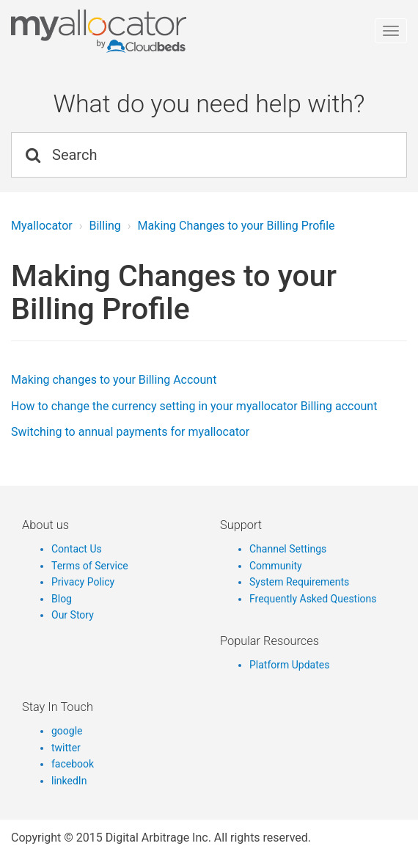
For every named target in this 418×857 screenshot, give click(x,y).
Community (275, 566)
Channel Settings (287, 549)
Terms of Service (89, 566)
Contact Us (76, 549)
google (67, 731)
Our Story (72, 615)
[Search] (209, 155)
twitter (66, 748)
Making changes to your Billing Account (113, 380)
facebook (72, 764)
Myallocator (42, 226)
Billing (104, 226)
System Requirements (299, 582)
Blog (61, 599)
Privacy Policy (82, 582)
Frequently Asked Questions (313, 599)
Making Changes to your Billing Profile (236, 226)
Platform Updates (289, 665)
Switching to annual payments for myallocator (130, 432)
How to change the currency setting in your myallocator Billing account (194, 406)
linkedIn (69, 781)
